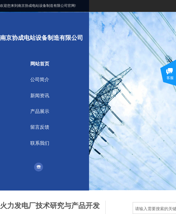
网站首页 (39, 63)
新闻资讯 (39, 95)
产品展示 (39, 111)
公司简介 (39, 79)
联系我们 (39, 143)
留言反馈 (39, 127)
